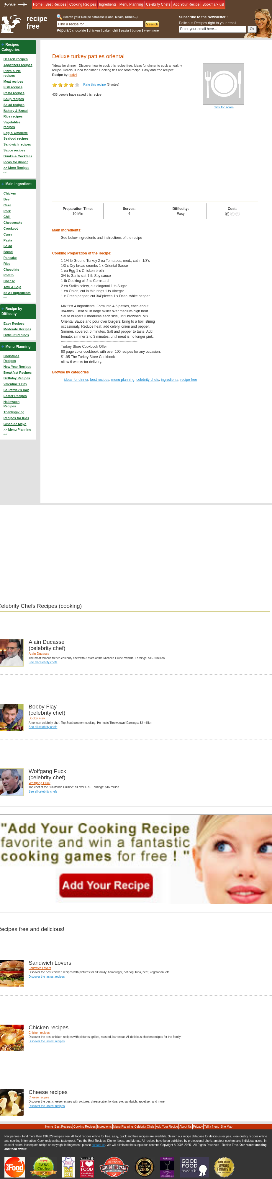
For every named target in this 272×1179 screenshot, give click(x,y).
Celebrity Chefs (158, 4)
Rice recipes (13, 116)
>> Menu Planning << (17, 432)
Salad (8, 246)
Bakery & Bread (16, 110)
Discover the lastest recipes (47, 976)
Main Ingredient (18, 184)
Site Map (226, 1126)
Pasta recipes (14, 93)
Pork (7, 211)
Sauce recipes (14, 150)
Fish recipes (13, 87)
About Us (185, 1126)
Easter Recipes (15, 396)
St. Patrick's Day (16, 390)
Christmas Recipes (11, 358)
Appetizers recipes (18, 65)
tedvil (73, 74)
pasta (125, 30)
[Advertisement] (155, 157)
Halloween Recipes (11, 404)
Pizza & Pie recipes (12, 73)
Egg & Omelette (16, 133)
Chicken (10, 193)
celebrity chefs (147, 380)
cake (106, 30)
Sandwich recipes (17, 144)
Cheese (9, 281)
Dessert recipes (16, 59)
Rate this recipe (94, 84)
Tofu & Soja (12, 287)
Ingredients (107, 4)
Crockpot (11, 228)
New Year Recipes (17, 366)
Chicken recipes (39, 1032)
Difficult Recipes (16, 335)
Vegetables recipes (12, 124)
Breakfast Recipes (18, 372)
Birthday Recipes (17, 378)
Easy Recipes (14, 323)
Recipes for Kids (16, 418)
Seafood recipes (16, 138)
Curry (8, 234)
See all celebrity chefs (43, 662)
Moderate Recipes (17, 329)
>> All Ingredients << (17, 295)
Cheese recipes (39, 1097)
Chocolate (11, 269)
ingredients (169, 380)
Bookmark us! (213, 4)
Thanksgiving (14, 412)
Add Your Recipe (186, 4)
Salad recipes (14, 105)
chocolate (79, 30)
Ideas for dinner (16, 162)
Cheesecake (13, 222)
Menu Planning (131, 4)
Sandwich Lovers (40, 968)
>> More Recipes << (16, 170)
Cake (7, 205)
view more (151, 30)
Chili (7, 216)
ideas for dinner (76, 380)
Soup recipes (14, 99)
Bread (8, 252)
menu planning (123, 380)
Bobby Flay (37, 718)
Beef (7, 199)
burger (136, 30)
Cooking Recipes (82, 4)
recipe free (37, 22)
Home (37, 4)
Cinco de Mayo (15, 424)
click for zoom (224, 107)
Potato (9, 275)
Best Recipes (55, 4)
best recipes (99, 380)
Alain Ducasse (39, 653)
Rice (7, 263)
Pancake (10, 257)
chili (115, 30)
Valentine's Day (15, 384)
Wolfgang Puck (39, 783)
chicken (94, 30)
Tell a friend (211, 1126)
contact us (98, 1145)
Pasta (8, 240)
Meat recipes (13, 81)
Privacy (198, 1126)
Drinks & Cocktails (18, 156)
